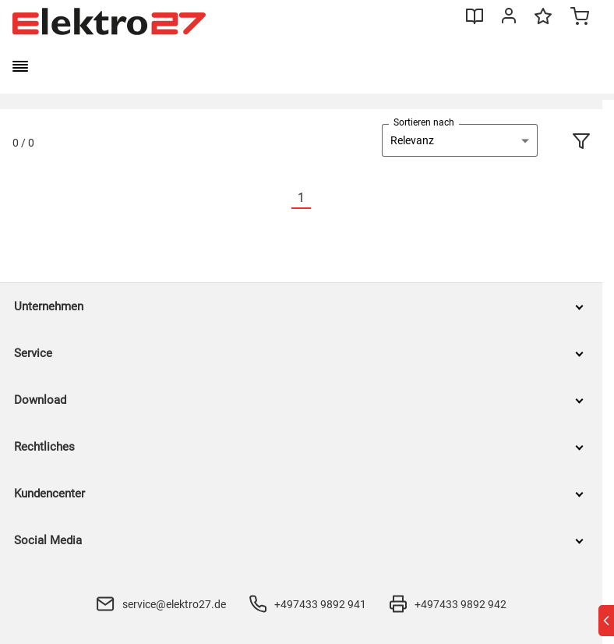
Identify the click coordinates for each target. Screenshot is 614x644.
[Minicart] (579, 18)
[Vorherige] (282, 198)
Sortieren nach (423, 122)
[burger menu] (20, 66)
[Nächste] (320, 198)
